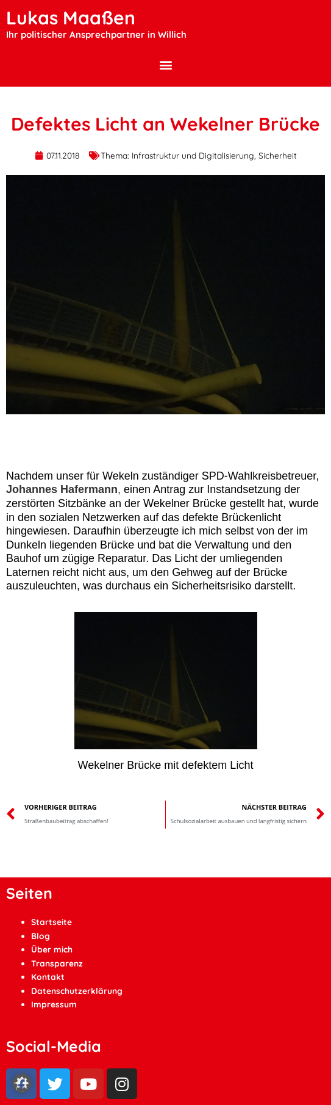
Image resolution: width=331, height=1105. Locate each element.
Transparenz (57, 963)
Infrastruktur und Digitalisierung (193, 155)
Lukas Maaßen (70, 17)
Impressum (54, 1004)
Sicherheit (277, 155)
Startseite (51, 921)
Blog (40, 935)
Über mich (52, 949)
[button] (165, 64)
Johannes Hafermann (62, 489)
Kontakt (48, 976)
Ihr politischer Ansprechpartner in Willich (96, 34)
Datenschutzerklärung (77, 990)
